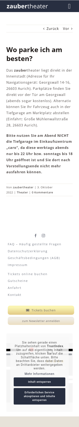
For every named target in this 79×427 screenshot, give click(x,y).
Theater (22, 192)
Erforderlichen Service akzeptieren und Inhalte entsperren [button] (39, 396)
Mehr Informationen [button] (39, 374)
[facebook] (35, 235)
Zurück (53, 28)
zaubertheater (23, 187)
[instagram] (43, 235)
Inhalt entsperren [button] (39, 382)
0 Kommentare (42, 192)
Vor (66, 28)
